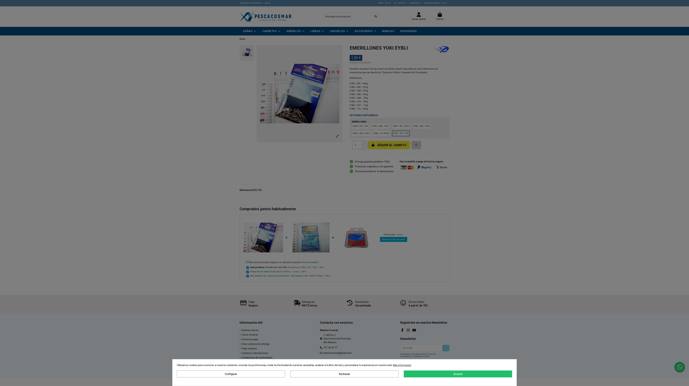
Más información (402, 365)
